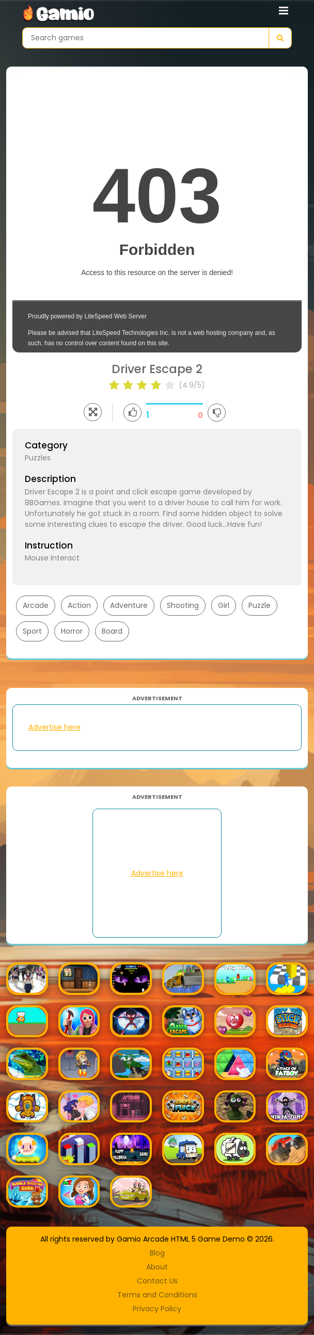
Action (79, 605)
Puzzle (259, 605)
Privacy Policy (157, 1309)
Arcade (36, 605)
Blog (157, 1253)
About (157, 1267)
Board (112, 631)
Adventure (129, 605)
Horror (72, 631)
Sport (32, 631)
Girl (223, 605)
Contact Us (157, 1281)
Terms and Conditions (157, 1295)
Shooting (183, 605)
